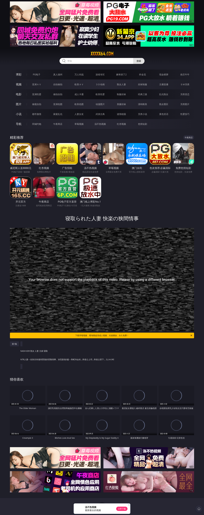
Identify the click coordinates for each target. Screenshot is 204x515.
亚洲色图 (57, 104)
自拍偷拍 (57, 84)
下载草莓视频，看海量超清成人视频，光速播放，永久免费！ (134, 335)
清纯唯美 (142, 104)
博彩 (19, 74)
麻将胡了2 (121, 74)
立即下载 (122, 508)
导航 (19, 124)
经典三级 (142, 94)
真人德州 (57, 74)
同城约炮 (36, 124)
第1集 (14, 344)
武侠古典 (100, 114)
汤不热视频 (100, 124)
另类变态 (184, 94)
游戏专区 (100, 74)
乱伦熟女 (163, 94)
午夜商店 (57, 124)
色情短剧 (142, 124)
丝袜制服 (142, 84)
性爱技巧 (184, 114)
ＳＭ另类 (184, 84)
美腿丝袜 (121, 104)
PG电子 (36, 74)
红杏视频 (121, 124)
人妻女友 (79, 114)
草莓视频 (79, 124)
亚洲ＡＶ (36, 84)
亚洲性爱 (36, 94)
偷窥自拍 (36, 104)
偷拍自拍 (57, 94)
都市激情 (36, 114)
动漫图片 (100, 104)
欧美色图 (79, 104)
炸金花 (142, 74)
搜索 (139, 60)
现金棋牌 (163, 74)
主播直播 (163, 84)
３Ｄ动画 (100, 84)
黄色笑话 (163, 114)
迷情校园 (121, 114)
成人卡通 (79, 94)
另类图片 (184, 104)
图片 (19, 104)
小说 (19, 114)
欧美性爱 (100, 94)
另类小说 (142, 114)
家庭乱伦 (57, 114)
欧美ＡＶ (79, 84)
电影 (19, 94)
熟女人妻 (121, 84)
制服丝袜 (121, 94)
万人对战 (79, 74)
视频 (19, 84)
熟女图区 (163, 104)
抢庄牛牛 (184, 74)
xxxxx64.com (102, 54)
